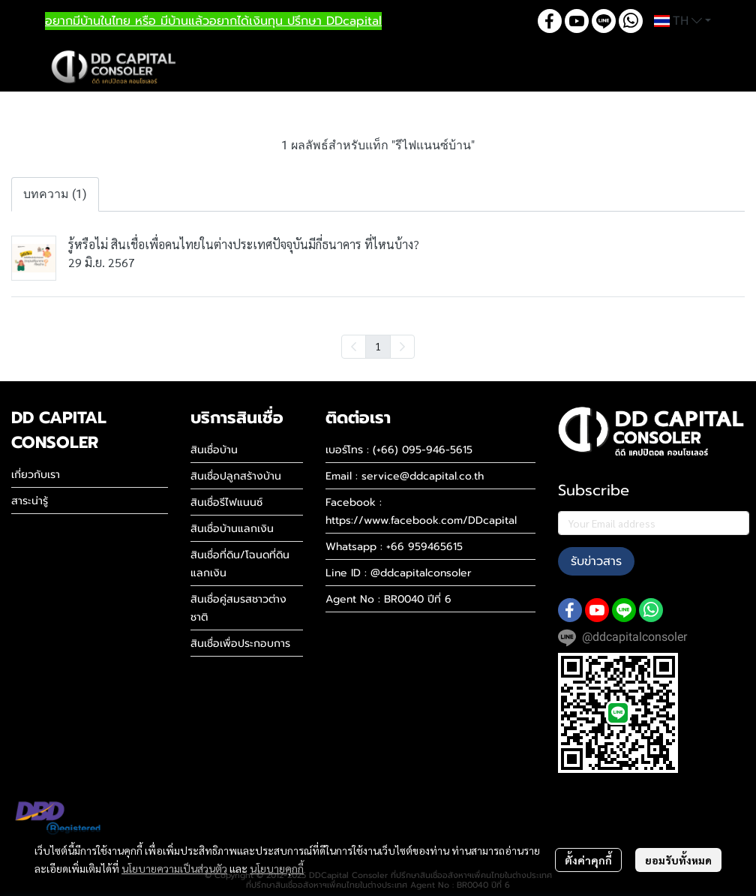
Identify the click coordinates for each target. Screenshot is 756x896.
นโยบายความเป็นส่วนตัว (174, 868)
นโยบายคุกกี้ (277, 868)
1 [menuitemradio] (378, 346)
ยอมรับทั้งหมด (678, 860)
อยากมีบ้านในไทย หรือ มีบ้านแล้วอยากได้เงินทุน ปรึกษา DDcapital (213, 21)
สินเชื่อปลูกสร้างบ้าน (235, 476)
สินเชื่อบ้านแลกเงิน (232, 529)
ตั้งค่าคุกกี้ (588, 860)
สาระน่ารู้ (29, 501)
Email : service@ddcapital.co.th (405, 476)
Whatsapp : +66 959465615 (394, 547)
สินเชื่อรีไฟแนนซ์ (226, 502)
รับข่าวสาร (596, 561)
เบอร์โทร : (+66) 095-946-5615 (399, 450)
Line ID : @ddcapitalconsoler (399, 573)
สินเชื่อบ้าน (214, 450)
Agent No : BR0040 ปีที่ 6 (389, 599)
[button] (682, 21)
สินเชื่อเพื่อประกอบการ (240, 643)
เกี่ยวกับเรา (35, 475)
